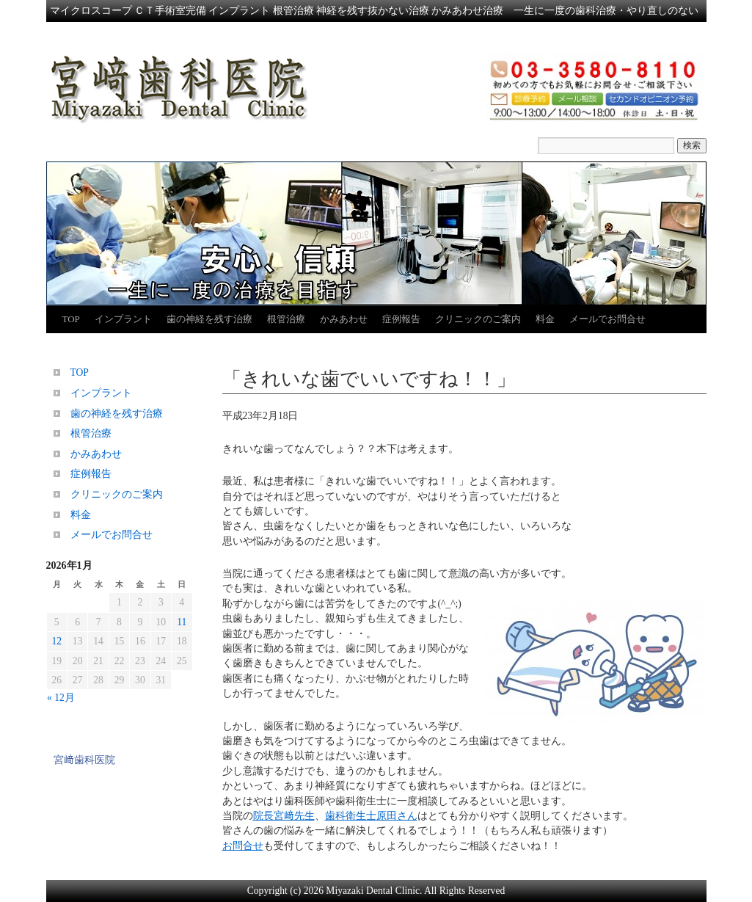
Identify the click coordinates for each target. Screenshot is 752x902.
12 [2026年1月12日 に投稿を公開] (56, 641)
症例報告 (401, 318)
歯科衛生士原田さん (371, 815)
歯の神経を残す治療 (209, 318)
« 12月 (61, 697)
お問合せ (242, 845)
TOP (71, 318)
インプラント (123, 318)
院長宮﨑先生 (284, 815)
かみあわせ (344, 318)
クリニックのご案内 (478, 318)
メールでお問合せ (607, 318)
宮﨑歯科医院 (84, 759)
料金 (545, 318)
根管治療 (286, 318)
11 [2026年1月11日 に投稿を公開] (181, 622)
